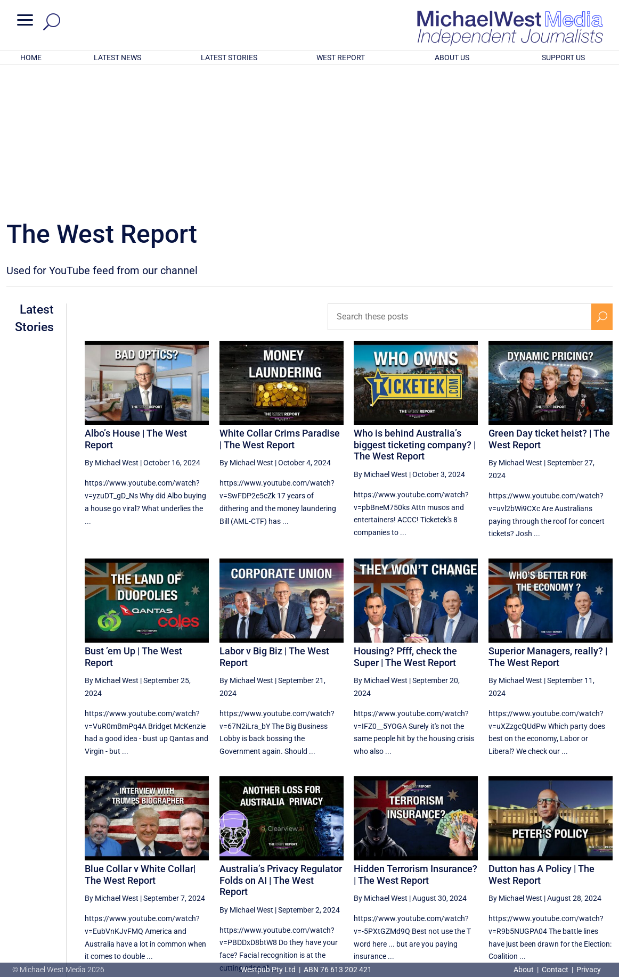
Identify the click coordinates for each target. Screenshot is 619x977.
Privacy (588, 969)
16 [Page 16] (577, 875)
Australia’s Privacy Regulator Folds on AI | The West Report (280, 741)
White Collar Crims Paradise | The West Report (279, 299)
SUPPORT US (563, 57)
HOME (31, 57)
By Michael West (112, 323)
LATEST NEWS (117, 57)
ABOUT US (452, 57)
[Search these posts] (460, 177)
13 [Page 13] (496, 875)
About (524, 969)
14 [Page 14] (523, 875)
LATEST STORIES (229, 57)
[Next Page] (602, 874)
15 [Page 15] (550, 875)
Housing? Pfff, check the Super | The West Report (405, 517)
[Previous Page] (445, 874)
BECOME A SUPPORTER (564, 911)
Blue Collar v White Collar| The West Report (140, 735)
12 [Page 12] (470, 875)
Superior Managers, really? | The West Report (547, 517)
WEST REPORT (340, 57)
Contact (555, 969)
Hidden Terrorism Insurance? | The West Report (415, 735)
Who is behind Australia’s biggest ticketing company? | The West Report (415, 305)
